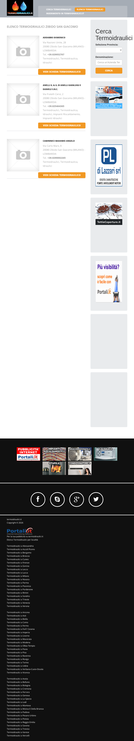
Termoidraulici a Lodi (16, 702)
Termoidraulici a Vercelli (18, 735)
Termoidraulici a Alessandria (20, 546)
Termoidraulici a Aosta (17, 678)
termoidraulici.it (14, 519)
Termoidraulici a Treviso (18, 728)
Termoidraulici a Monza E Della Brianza (25, 708)
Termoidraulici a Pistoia (18, 718)
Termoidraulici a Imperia (18, 632)
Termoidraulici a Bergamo (19, 552)
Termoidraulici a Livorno (18, 635)
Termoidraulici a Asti (16, 615)
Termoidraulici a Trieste (18, 599)
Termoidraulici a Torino (18, 662)
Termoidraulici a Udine (17, 665)
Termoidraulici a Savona (18, 725)
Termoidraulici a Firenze (18, 562)
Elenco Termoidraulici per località (22, 539)
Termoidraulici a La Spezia (19, 698)
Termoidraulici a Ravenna (19, 655)
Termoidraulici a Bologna (18, 685)
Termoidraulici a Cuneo (18, 559)
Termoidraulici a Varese (18, 732)
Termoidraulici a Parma (18, 582)
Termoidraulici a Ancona (18, 612)
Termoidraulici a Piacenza (19, 586)
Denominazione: (105, 57)
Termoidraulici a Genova (18, 695)
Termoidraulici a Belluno (18, 682)
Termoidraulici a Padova (18, 712)
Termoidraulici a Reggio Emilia (21, 722)
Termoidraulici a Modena (18, 642)
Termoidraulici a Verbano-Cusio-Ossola (25, 669)
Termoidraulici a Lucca (17, 572)
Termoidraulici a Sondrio (18, 596)
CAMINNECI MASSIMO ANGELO (59, 140)
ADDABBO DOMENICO (54, 37)
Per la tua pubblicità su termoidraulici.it (25, 536)
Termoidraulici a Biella (17, 619)
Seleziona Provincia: (107, 44)
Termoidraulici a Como (17, 622)
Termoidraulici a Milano (18, 576)
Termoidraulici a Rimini (17, 592)
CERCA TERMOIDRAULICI (58, 9)
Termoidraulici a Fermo (18, 625)
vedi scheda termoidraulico (62, 71)
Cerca (109, 70)
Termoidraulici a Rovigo (18, 659)
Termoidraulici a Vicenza (18, 672)
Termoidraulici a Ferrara (18, 692)
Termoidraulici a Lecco (17, 569)
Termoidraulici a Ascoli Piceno (21, 549)
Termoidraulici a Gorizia (18, 566)
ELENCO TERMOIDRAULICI (90, 9)
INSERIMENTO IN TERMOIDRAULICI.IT (65, 13)
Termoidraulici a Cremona (19, 688)
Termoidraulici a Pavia (17, 649)
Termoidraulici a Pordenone (20, 589)
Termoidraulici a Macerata (19, 639)
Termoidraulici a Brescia (18, 556)
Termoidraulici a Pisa (16, 652)
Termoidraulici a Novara (18, 579)
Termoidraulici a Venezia (18, 602)
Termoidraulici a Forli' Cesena (21, 629)
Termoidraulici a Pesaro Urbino (21, 715)
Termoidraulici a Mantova (19, 705)
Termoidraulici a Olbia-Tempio (21, 645)
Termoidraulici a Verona (18, 606)
